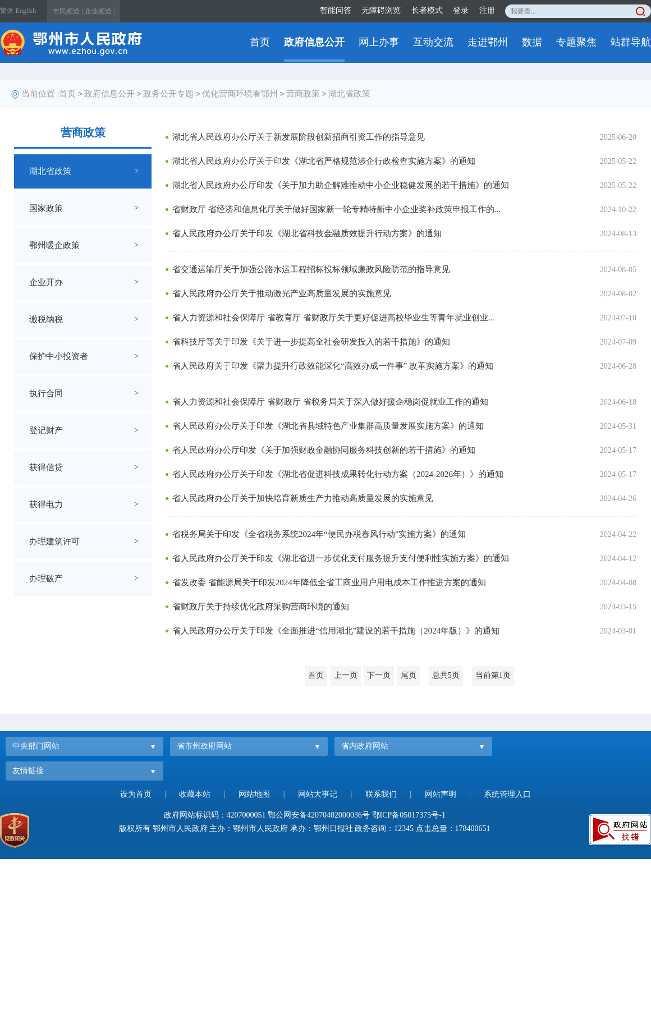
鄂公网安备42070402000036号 (319, 815)
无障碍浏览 (381, 10)
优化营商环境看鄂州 (240, 93)
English (26, 11)
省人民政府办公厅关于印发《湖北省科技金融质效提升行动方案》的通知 (307, 233)
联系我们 (381, 794)
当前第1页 (493, 675)
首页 (260, 42)
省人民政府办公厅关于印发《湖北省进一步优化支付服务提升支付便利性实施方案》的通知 (340, 558)
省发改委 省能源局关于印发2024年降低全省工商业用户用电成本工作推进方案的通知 (329, 582)
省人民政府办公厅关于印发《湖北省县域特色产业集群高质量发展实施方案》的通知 (328, 425)
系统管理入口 (507, 794)
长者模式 (427, 10)
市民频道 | (67, 11)
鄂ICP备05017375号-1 (409, 815)
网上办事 (379, 42)
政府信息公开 (314, 42)
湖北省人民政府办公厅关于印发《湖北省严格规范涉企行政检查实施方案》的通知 (323, 161)
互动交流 (433, 42)
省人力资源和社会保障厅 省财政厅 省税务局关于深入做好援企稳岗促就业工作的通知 (330, 401)
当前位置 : (40, 93)
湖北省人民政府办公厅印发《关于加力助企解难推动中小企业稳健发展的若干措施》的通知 (340, 185)
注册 (487, 10)
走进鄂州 (487, 42)
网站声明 (440, 794)
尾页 (408, 675)
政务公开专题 (168, 93)
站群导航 (631, 42)
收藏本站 (194, 794)
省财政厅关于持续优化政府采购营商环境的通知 (260, 606)
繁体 (6, 11)
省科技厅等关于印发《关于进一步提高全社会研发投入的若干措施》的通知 (311, 341)
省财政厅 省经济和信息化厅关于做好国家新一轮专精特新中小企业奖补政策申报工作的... (336, 209)
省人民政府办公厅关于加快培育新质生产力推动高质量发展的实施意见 (302, 498)
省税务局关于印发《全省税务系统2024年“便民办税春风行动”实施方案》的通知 (319, 534)
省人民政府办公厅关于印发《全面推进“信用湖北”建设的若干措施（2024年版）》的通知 (335, 630)
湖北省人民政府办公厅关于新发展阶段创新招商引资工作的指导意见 (298, 136)
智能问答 (335, 10)
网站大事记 (317, 794)
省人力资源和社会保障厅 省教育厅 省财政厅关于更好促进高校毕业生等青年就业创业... (333, 317)
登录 (461, 10)
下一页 (379, 675)
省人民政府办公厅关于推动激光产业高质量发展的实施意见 (281, 293)
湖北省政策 (349, 93)
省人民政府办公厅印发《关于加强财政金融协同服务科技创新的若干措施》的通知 (323, 450)
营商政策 (303, 93)
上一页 (345, 675)
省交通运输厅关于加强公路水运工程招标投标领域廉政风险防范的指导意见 (311, 269)
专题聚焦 (576, 42)
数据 (532, 42)
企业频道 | (99, 11)
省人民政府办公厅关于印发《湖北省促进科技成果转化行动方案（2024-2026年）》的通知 (337, 474)
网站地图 (254, 794)
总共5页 (446, 675)
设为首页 (136, 794)
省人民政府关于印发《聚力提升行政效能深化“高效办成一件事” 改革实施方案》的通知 (332, 365)
